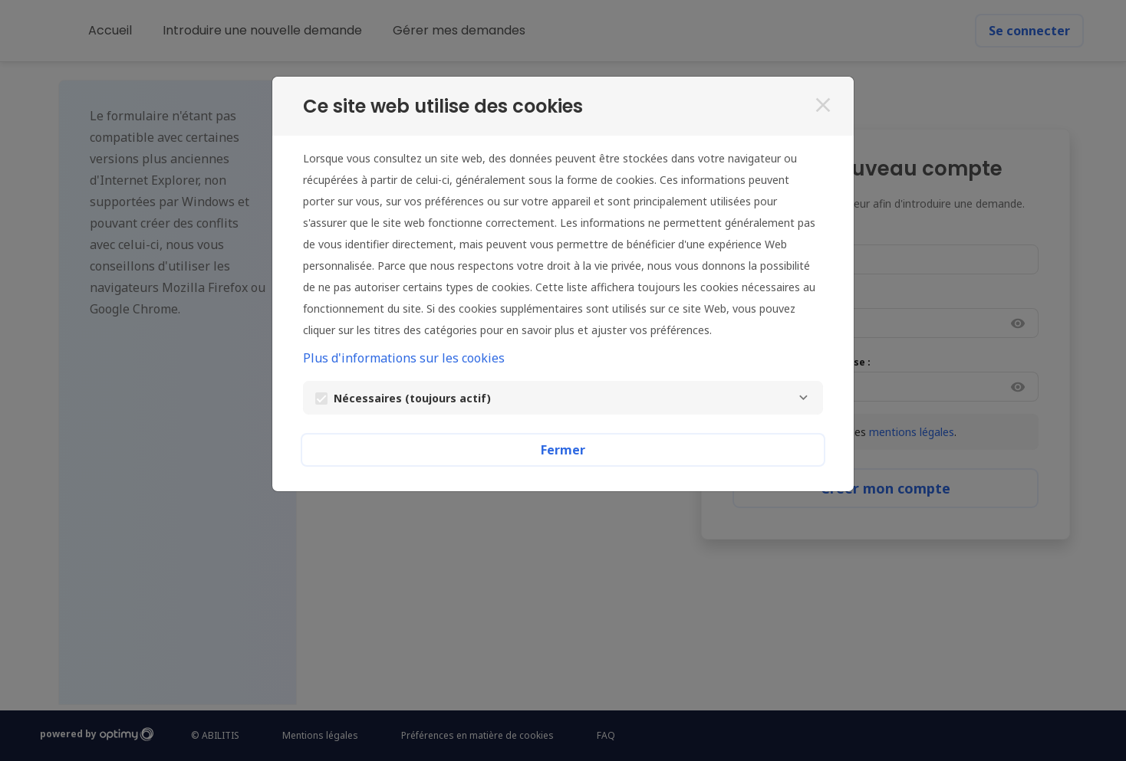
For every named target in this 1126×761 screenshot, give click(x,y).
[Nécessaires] (803, 398)
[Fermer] (823, 105)
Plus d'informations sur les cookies (404, 357)
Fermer (563, 449)
